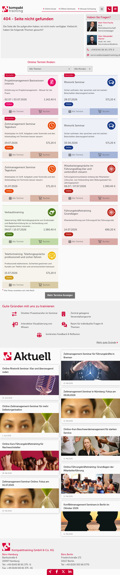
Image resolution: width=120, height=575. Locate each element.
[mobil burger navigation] (101, 9)
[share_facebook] (56, 572)
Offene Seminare (67, 9)
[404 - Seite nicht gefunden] (109, 9)
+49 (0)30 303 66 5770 (77, 564)
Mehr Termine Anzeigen (60, 295)
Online (9, 104)
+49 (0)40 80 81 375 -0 (18, 564)
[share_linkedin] (70, 572)
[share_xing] (50, 572)
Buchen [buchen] (44, 111)
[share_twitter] (63, 572)
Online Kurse (49, 9)
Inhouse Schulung (87, 9)
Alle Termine (16, 111)
